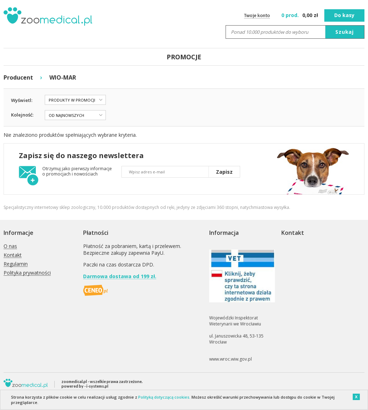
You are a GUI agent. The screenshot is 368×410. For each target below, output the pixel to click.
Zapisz (224, 171)
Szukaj (344, 31)
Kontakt (13, 255)
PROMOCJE (184, 57)
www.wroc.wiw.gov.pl (230, 359)
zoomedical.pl (74, 381)
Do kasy (344, 15)
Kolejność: (22, 115)
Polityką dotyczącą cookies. (164, 397)
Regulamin (16, 264)
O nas (10, 246)
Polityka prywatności (27, 273)
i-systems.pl (97, 386)
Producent (18, 77)
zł (300, 15)
